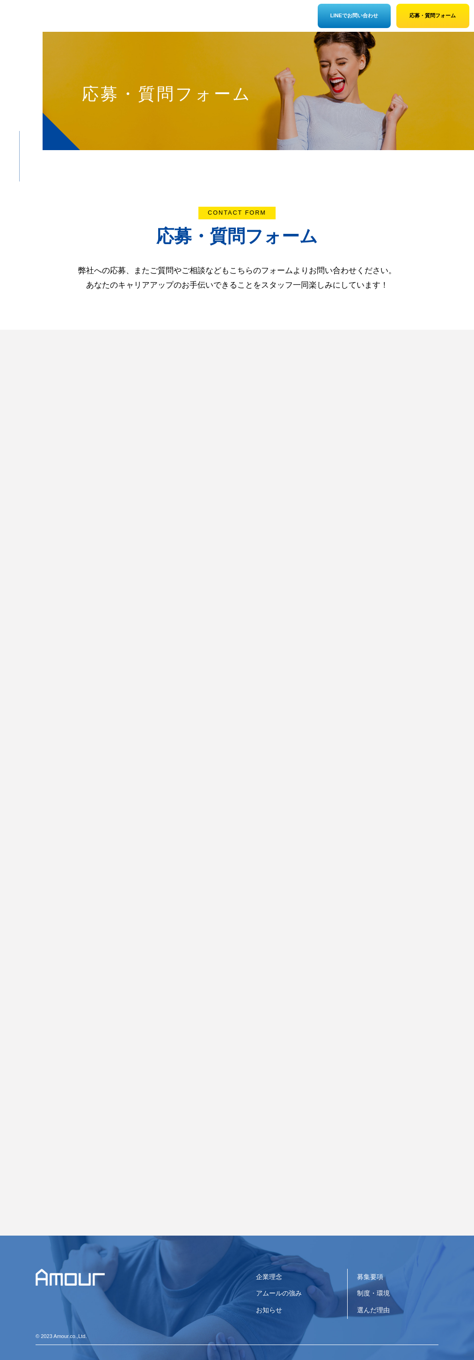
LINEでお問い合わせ (354, 15)
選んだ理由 (203, 18)
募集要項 (245, 18)
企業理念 (269, 1276)
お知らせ (269, 1310)
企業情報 (76, 18)
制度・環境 (161, 18)
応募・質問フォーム (432, 15)
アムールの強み (118, 18)
